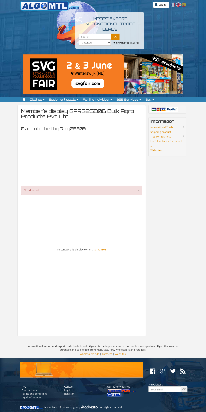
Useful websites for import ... (166, 143)
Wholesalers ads (89, 354)
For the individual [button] (97, 99)
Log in (67, 390)
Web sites (156, 150)
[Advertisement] (81, 157)
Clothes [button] (37, 99)
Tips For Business (160, 136)
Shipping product (160, 132)
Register (69, 393)
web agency (73, 407)
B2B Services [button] (129, 99)
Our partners (29, 390)
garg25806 (100, 249)
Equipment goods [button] (63, 99)
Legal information (32, 397)
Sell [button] (149, 99)
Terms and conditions (34, 393)
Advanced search (126, 43)
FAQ (24, 386)
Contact (68, 386)
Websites (120, 354)
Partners (107, 354)
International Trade (161, 127)
